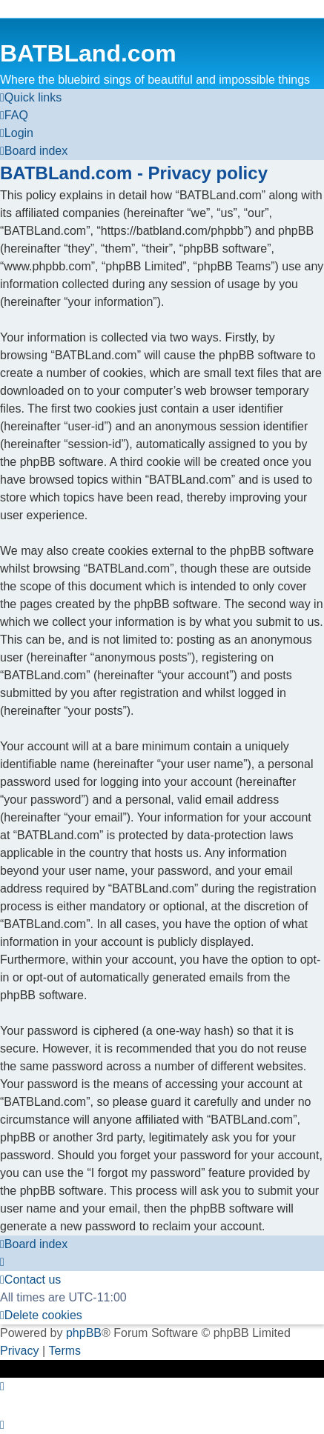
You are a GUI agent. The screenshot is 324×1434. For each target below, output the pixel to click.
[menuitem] (14, 115)
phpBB (84, 1333)
